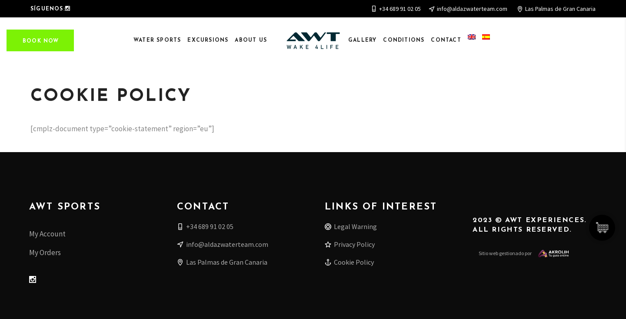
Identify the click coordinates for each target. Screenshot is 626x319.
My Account (47, 234)
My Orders (45, 252)
